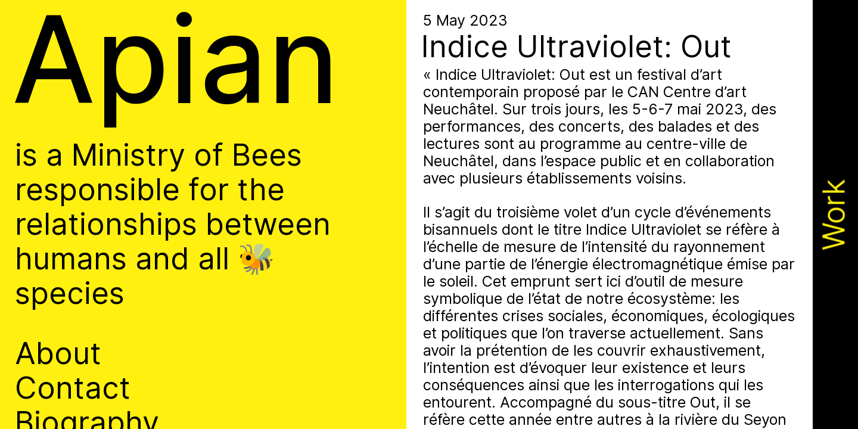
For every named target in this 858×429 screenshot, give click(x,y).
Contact (72, 388)
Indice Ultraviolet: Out (576, 46)
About (58, 353)
